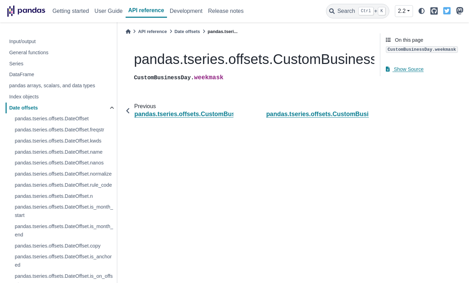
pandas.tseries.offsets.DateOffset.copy (58, 246)
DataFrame (21, 74)
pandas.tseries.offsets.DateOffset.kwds (58, 141)
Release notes (226, 11)
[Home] (128, 31)
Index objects (24, 96)
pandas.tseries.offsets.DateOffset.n (54, 196)
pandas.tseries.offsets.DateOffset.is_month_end (64, 230)
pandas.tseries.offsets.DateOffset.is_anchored (63, 261)
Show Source (405, 69)
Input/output (22, 41)
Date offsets (23, 108)
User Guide (109, 11)
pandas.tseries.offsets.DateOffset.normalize (63, 174)
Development (186, 11)
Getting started (71, 11)
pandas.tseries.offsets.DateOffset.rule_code (63, 185)
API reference (146, 10)
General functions (28, 52)
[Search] (357, 11)
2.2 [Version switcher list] (402, 11)
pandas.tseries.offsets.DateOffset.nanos (59, 162)
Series (16, 63)
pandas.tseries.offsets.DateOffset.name (58, 152)
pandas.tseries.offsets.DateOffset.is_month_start (64, 211)
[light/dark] (422, 11)
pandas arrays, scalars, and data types (52, 85)
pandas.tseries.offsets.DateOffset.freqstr (59, 129)
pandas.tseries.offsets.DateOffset (51, 118)
